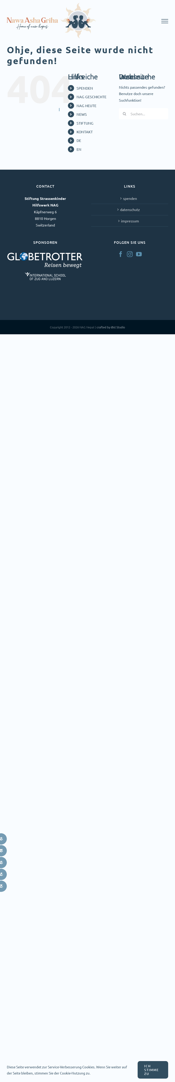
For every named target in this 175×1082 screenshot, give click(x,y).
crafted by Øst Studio (111, 327)
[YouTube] (139, 254)
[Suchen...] (143, 113)
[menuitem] (94, 140)
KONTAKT (85, 131)
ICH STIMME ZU (151, 1070)
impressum (130, 221)
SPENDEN (85, 88)
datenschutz (130, 209)
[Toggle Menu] (165, 21)
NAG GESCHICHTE (91, 96)
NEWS (82, 114)
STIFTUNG (85, 123)
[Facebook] (121, 254)
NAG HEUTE (86, 105)
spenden (130, 198)
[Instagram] (130, 254)
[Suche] (124, 113)
